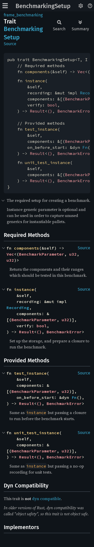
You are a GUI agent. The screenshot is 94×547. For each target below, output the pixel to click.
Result (37, 111)
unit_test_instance (47, 162)
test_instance (41, 129)
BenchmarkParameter (41, 254)
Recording (18, 307)
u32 (73, 254)
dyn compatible (46, 498)
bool (52, 104)
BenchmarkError (74, 111)
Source (10, 43)
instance (35, 80)
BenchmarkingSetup (43, 6)
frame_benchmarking (23, 15)
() (49, 111)
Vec (81, 71)
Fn (84, 147)
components (37, 71)
